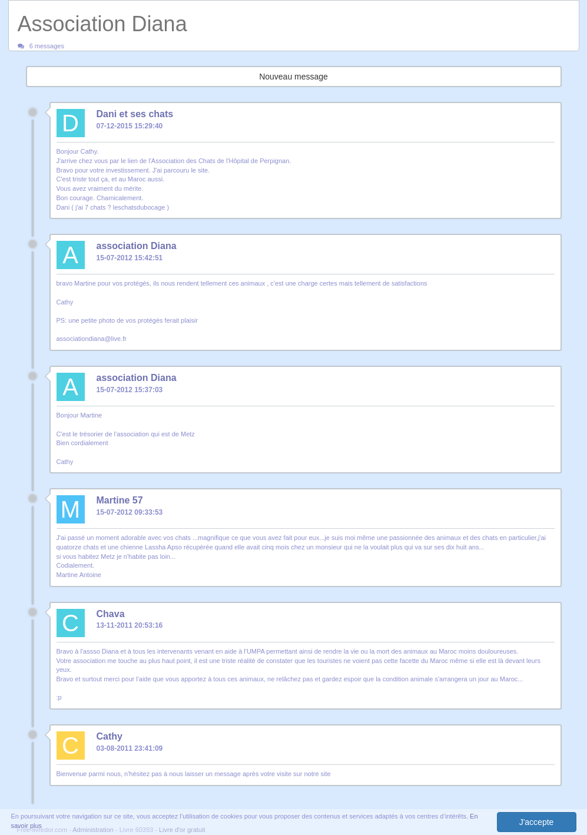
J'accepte (536, 822)
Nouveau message (293, 76)
